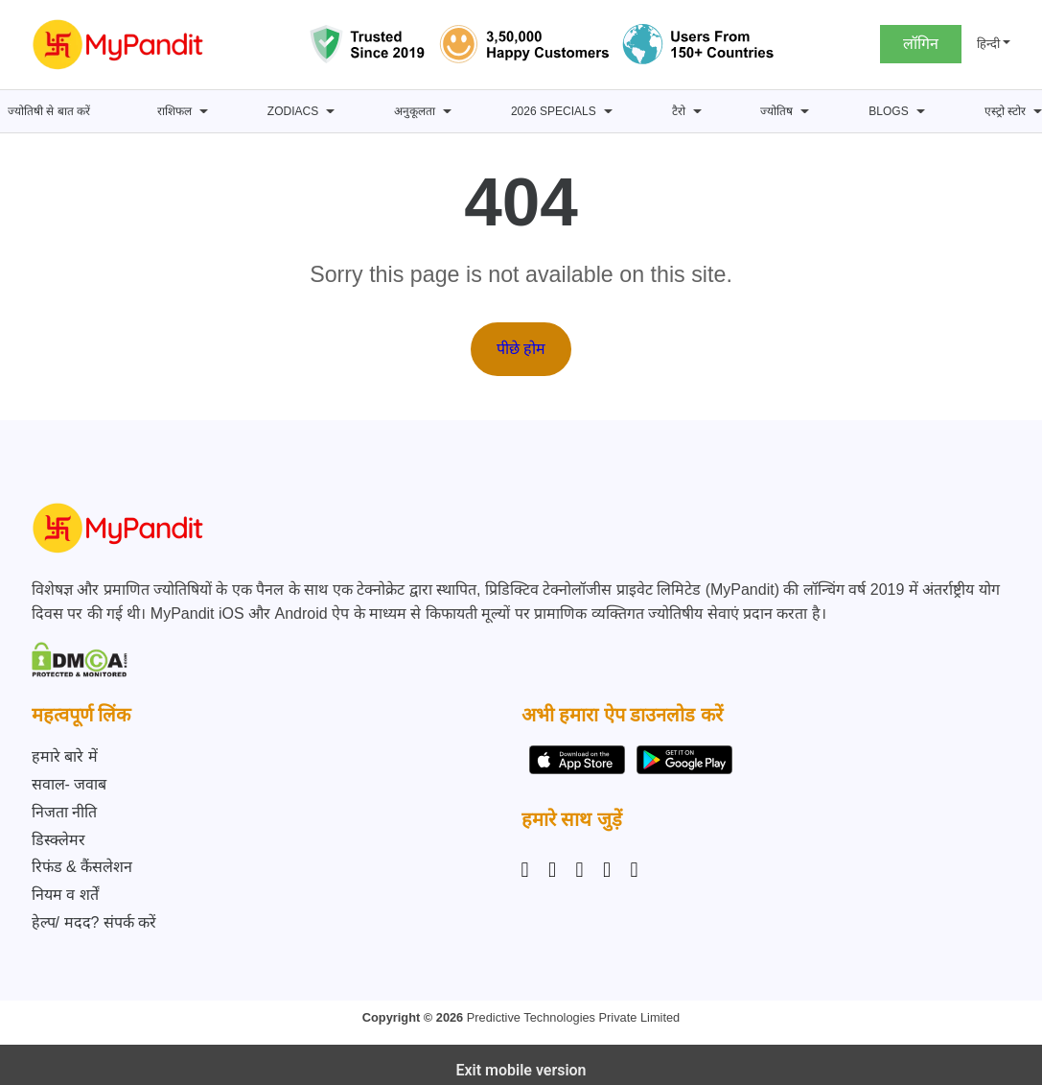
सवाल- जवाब (69, 784)
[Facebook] (552, 870)
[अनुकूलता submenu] (447, 111)
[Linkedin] (579, 870)
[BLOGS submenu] (920, 111)
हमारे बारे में (65, 756)
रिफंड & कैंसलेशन (82, 867)
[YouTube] (634, 870)
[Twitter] (606, 870)
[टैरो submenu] (697, 111)
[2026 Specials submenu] (608, 111)
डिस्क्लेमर (58, 840)
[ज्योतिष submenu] (804, 111)
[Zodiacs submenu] (330, 111)
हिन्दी (988, 43)
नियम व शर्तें (65, 894)
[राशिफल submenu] (203, 111)
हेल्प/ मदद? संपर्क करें (94, 922)
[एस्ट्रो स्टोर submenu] (1037, 111)
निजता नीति (64, 812)
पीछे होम (521, 349)
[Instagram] (529, 870)
